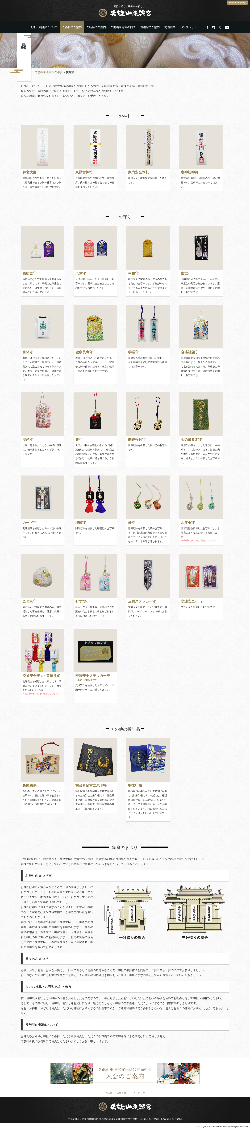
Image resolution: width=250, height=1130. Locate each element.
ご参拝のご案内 (72, 27)
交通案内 (170, 27)
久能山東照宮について (44, 27)
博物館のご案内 (150, 27)
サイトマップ (137, 1093)
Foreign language (237, 2)
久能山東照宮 (43, 72)
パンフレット (188, 27)
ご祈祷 (108, 1093)
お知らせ (121, 1093)
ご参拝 (59, 72)
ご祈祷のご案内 (96, 27)
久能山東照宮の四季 (123, 27)
